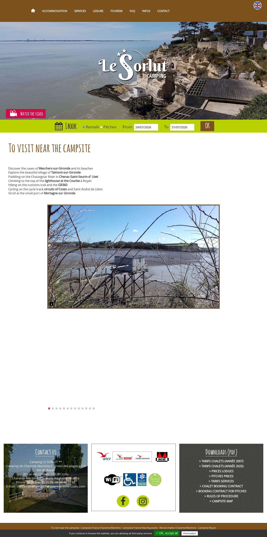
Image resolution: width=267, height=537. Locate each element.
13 (94, 408)
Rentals (92, 126)
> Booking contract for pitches (221, 491)
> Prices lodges (221, 471)
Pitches (109, 126)
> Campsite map (221, 501)
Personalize (189, 533)
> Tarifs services (221, 481)
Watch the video (26, 113)
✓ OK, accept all (167, 533)
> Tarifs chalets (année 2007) (221, 461)
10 (82, 408)
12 (90, 408)
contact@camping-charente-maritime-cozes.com (51, 486)
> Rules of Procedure (221, 496)
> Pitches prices (221, 476)
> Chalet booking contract (221, 486)
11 (86, 408)
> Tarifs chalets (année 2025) (221, 466)
